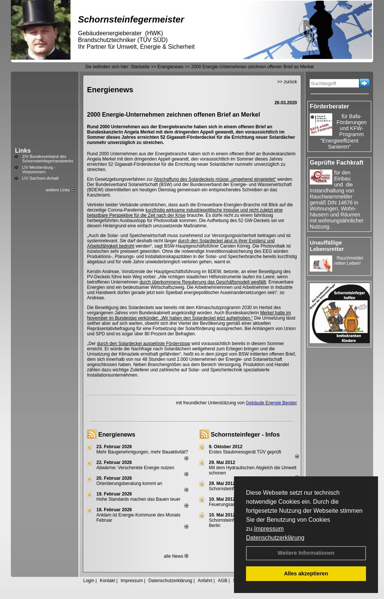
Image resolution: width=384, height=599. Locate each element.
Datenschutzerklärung (275, 537)
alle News (176, 556)
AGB (222, 580)
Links (23, 150)
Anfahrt (205, 580)
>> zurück (287, 81)
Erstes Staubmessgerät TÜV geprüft (245, 452)
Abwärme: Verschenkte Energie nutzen (135, 467)
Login (88, 580)
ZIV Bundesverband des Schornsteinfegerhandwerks (47, 158)
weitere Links (60, 190)
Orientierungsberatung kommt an (129, 483)
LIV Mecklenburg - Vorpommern (39, 169)
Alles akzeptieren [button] (306, 573)
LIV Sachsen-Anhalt (40, 178)
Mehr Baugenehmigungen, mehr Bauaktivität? (142, 452)
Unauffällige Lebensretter (327, 245)
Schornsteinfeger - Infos (245, 434)
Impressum (269, 528)
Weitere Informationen (306, 553)
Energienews (116, 434)
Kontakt (107, 580)
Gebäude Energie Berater (271, 402)
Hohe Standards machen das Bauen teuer (138, 499)
